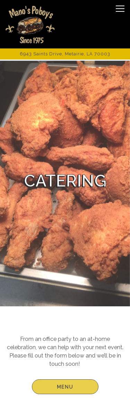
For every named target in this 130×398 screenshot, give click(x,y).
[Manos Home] (30, 24)
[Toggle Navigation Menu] (120, 8)
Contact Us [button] (65, 389)
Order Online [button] (65, 372)
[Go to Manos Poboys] (65, 54)
